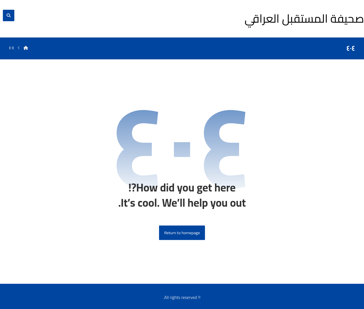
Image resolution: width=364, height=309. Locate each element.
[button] (8, 15)
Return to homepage (182, 233)
